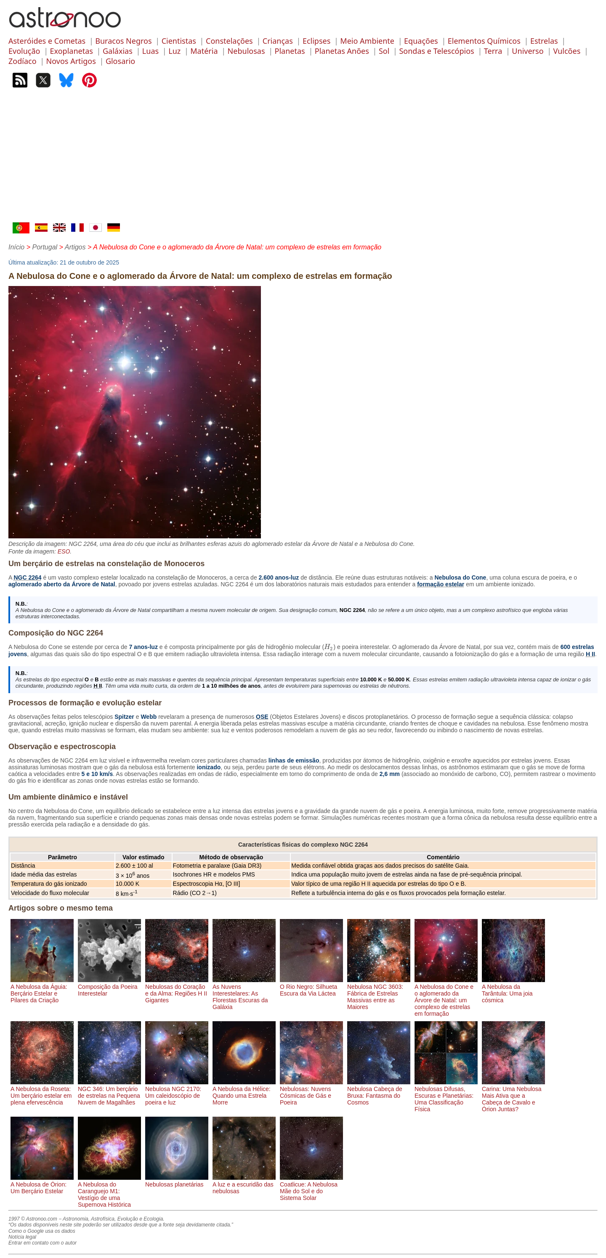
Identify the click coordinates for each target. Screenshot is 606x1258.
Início (16, 247)
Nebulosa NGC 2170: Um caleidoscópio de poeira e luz (176, 1092)
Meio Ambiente (367, 41)
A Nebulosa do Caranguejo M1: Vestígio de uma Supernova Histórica (109, 1191)
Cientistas (179, 41)
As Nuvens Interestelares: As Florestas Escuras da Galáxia (244, 993)
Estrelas (544, 41)
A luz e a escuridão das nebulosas (244, 1184)
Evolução (24, 51)
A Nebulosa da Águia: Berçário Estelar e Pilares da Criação (42, 990)
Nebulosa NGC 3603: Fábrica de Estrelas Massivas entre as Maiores (378, 993)
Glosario (120, 61)
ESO (64, 551)
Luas (150, 51)
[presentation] (328, 647)
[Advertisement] (303, 159)
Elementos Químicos (484, 41)
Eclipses (316, 41)
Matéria (204, 51)
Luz (174, 51)
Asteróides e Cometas (46, 41)
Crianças (278, 41)
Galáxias (118, 51)
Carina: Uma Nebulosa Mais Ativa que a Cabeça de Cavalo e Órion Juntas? (513, 1095)
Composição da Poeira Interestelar (109, 987)
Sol (384, 51)
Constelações (229, 41)
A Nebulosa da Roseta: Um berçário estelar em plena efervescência (42, 1092)
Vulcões (567, 51)
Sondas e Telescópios (436, 51)
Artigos (75, 247)
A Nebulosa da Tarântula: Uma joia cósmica (513, 990)
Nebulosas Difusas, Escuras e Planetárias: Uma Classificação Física (446, 1095)
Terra (493, 51)
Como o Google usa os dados (41, 1231)
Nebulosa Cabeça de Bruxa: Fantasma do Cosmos (378, 1092)
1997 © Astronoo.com (32, 1219)
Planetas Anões (342, 51)
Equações (421, 41)
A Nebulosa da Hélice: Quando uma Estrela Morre (244, 1092)
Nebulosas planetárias (176, 1181)
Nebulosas (246, 51)
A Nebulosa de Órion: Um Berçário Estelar (42, 1184)
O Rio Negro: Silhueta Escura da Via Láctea (311, 987)
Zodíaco (22, 61)
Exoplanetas (71, 51)
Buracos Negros (123, 41)
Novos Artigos (71, 61)
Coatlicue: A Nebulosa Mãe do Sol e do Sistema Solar (311, 1187)
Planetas (290, 51)
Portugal (44, 247)
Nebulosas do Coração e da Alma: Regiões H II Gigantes (176, 990)
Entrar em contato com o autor (42, 1243)
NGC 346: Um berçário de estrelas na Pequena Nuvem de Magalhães (109, 1092)
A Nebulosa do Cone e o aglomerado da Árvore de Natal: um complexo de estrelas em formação (446, 997)
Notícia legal (22, 1237)
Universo (527, 51)
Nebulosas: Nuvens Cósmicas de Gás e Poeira (311, 1092)
